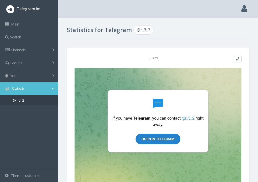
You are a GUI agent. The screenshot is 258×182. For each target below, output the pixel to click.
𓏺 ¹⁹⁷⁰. (154, 58)
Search (13, 37)
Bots (29, 75)
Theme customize (22, 175)
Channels (29, 49)
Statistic (30, 88)
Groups (29, 62)
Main (12, 24)
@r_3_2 (18, 100)
